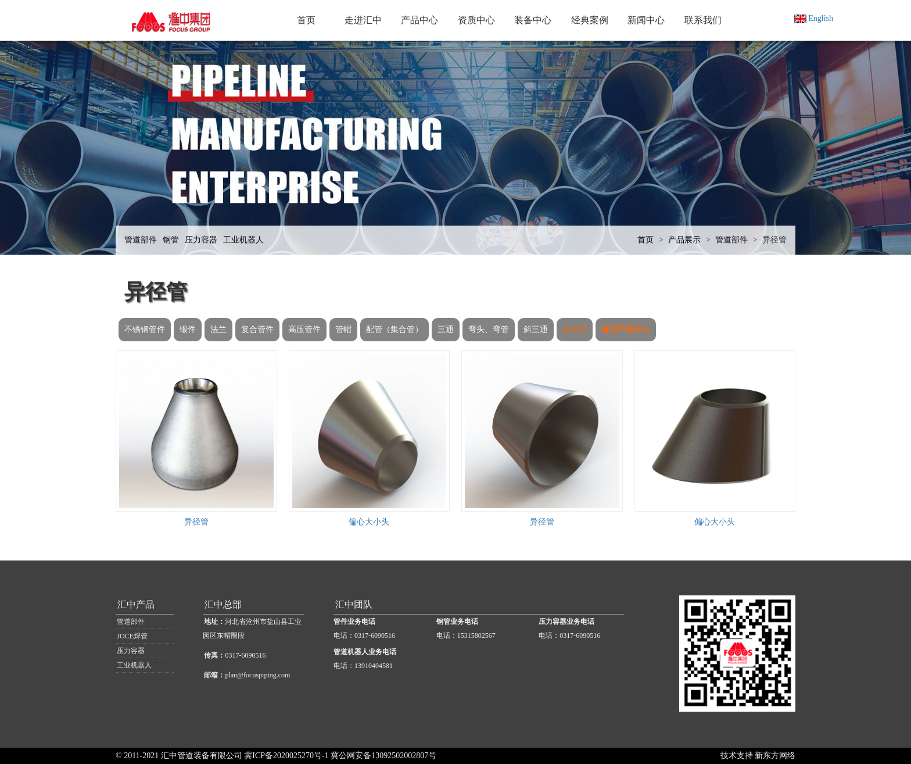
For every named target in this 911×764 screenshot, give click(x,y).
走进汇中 (363, 20)
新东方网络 (775, 755)
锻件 (188, 329)
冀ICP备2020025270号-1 (286, 755)
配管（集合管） (394, 329)
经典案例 (589, 20)
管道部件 (140, 239)
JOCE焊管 (132, 636)
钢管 (171, 239)
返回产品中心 (625, 329)
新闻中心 (646, 20)
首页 (306, 20)
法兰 (218, 329)
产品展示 (684, 239)
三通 (445, 329)
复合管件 (257, 329)
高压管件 (304, 329)
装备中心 (532, 20)
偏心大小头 (369, 521)
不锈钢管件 (144, 329)
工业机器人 (243, 239)
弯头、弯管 (488, 329)
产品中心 (419, 20)
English (813, 18)
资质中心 (476, 20)
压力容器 (201, 239)
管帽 (343, 329)
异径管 (774, 239)
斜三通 (535, 329)
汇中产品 (136, 604)
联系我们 (703, 20)
